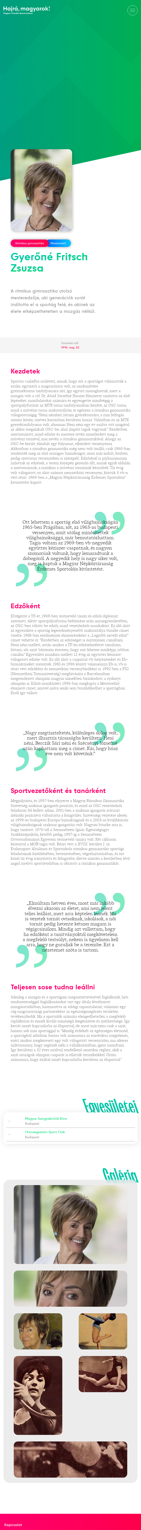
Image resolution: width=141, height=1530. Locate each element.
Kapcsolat (13, 1524)
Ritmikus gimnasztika (29, 243)
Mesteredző (58, 243)
